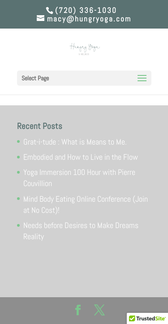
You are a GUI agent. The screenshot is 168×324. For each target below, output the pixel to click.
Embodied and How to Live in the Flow (80, 157)
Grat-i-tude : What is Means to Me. (75, 142)
